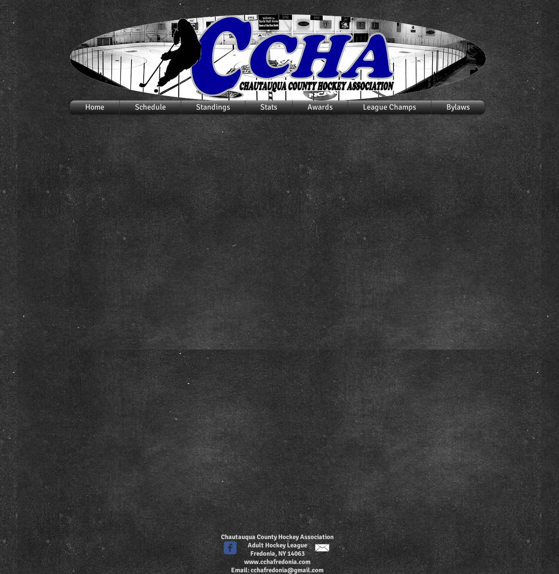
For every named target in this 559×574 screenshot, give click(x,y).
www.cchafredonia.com (277, 562)
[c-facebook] (230, 547)
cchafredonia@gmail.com (287, 570)
